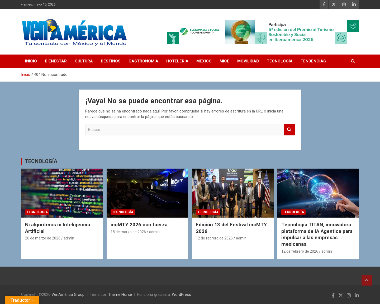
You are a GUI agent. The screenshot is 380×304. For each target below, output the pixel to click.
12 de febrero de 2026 (214, 238)
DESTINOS (111, 61)
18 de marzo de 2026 (128, 232)
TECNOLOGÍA (280, 61)
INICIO (31, 61)
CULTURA (84, 61)
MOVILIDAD (248, 61)
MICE (224, 61)
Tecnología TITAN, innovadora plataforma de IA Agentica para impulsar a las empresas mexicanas (317, 234)
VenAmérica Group (67, 294)
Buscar (289, 130)
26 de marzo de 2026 (42, 238)
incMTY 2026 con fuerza (139, 225)
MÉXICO (204, 61)
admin (69, 238)
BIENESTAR (56, 61)
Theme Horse (120, 294)
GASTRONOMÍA (143, 61)
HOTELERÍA (177, 61)
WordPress (181, 294)
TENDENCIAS (313, 61)
